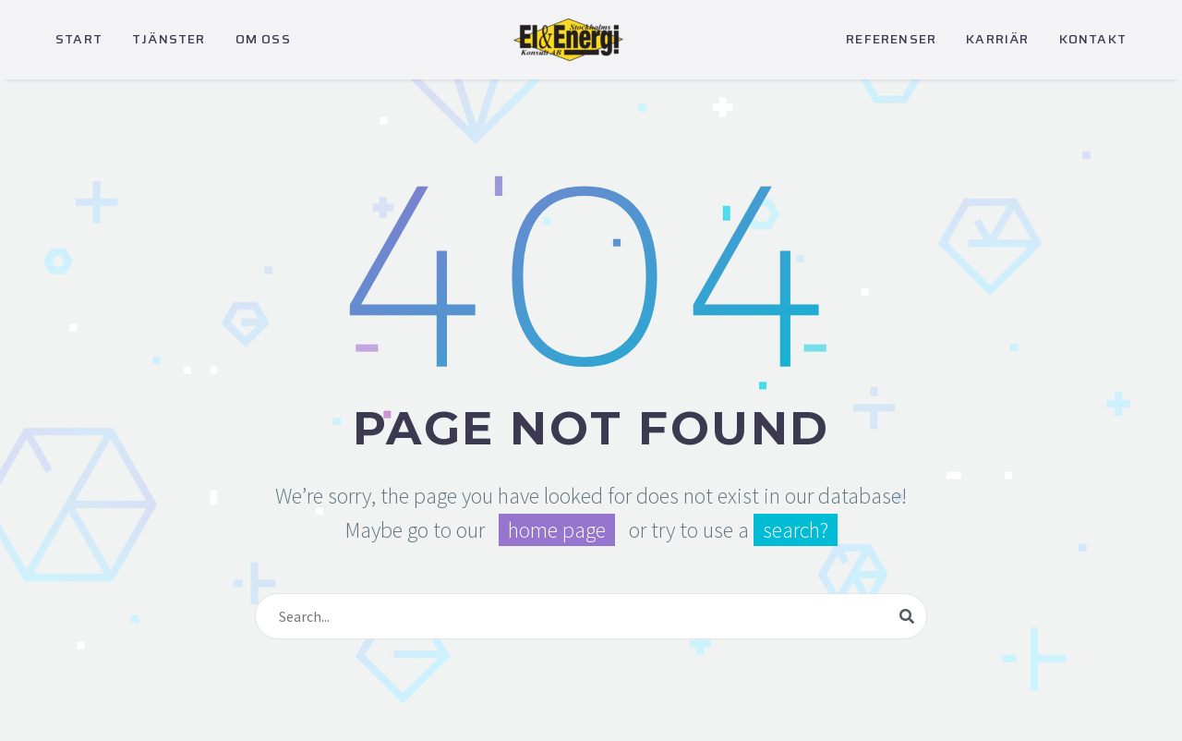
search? (795, 530)
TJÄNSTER (169, 39)
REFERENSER (891, 39)
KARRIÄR (997, 39)
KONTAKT (1093, 39)
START (79, 39)
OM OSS (263, 39)
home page (557, 530)
